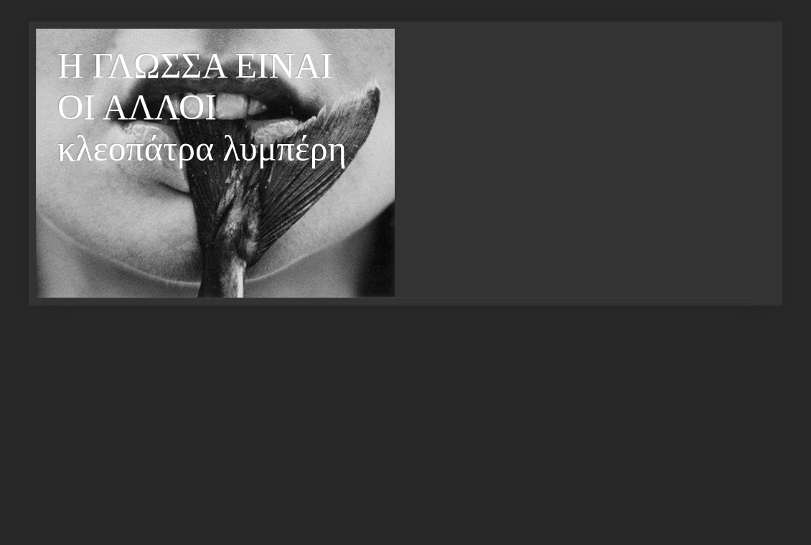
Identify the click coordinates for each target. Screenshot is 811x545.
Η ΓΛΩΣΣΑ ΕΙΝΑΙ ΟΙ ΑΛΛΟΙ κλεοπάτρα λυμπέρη (202, 107)
